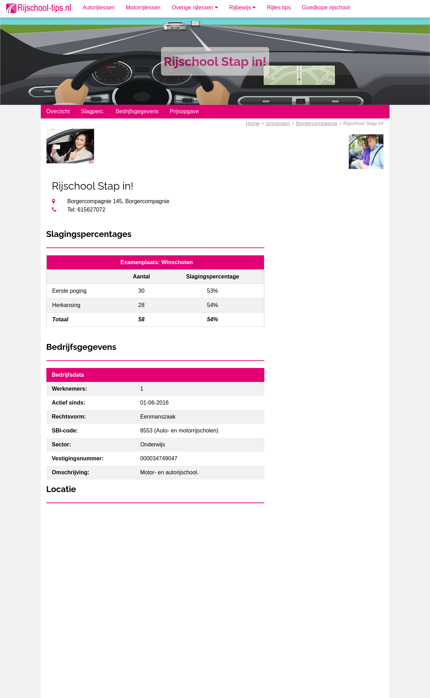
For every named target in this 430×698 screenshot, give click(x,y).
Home (253, 123)
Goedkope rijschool (326, 7)
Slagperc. (93, 111)
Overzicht (58, 111)
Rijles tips (279, 7)
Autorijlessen (99, 7)
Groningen (278, 123)
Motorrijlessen (143, 7)
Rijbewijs (242, 7)
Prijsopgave (184, 111)
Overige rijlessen (195, 7)
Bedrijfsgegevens (137, 111)
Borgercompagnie (316, 123)
